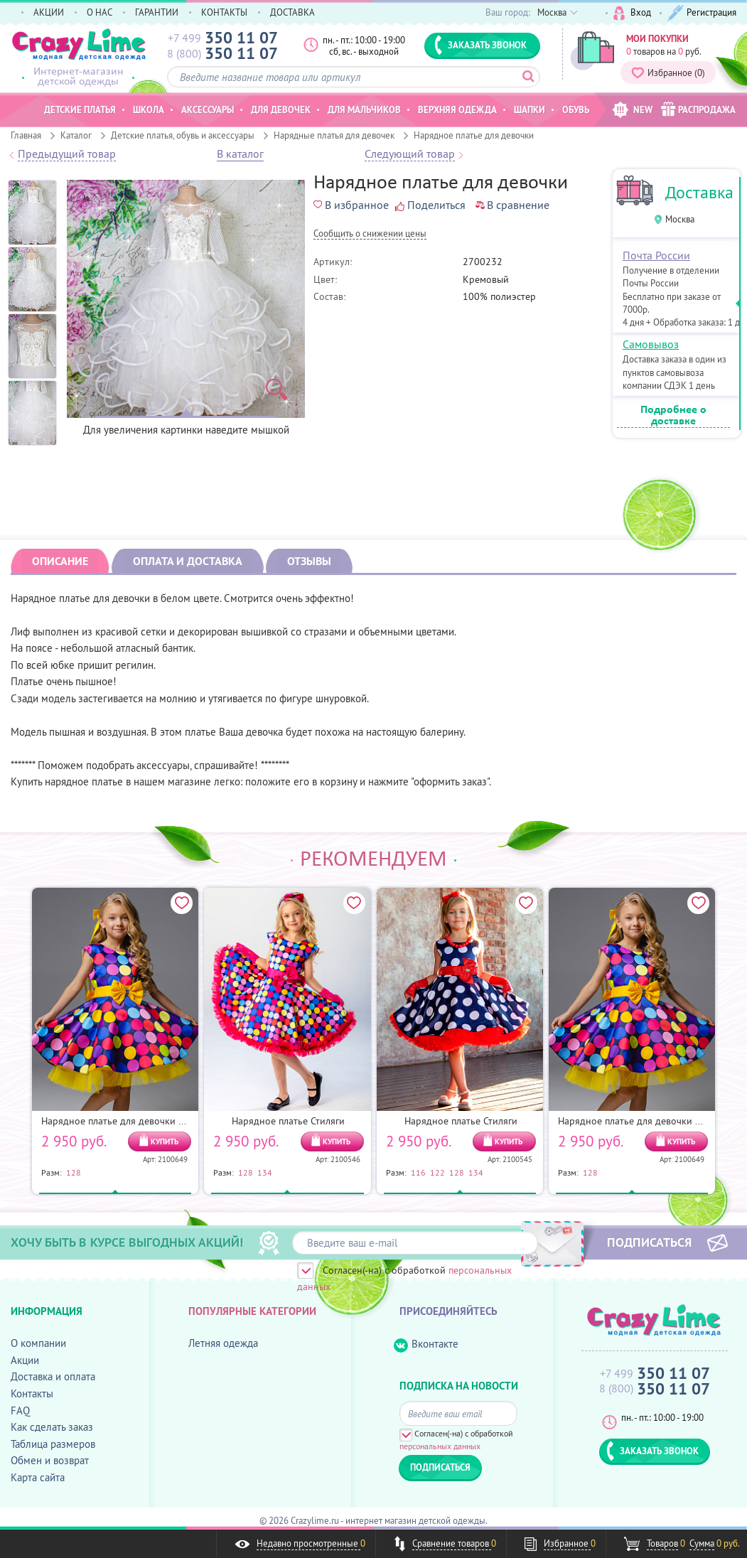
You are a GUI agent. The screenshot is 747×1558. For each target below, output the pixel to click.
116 (418, 1172)
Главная (26, 135)
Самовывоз (651, 344)
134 (264, 1172)
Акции (25, 1360)
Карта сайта (38, 1477)
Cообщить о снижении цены (369, 234)
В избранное (351, 205)
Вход (632, 13)
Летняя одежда (223, 1343)
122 (437, 1172)
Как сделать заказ (52, 1427)
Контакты (32, 1393)
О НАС (99, 12)
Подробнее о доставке (673, 415)
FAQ (20, 1410)
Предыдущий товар (67, 154)
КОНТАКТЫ (224, 12)
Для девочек (281, 109)
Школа (148, 109)
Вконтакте (426, 1344)
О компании (38, 1343)
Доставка (699, 192)
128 (73, 1172)
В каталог (240, 154)
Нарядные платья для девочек (334, 135)
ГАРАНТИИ (156, 12)
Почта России (656, 255)
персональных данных (439, 1446)
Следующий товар (410, 154)
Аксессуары (207, 109)
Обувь (575, 109)
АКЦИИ (48, 12)
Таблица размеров (53, 1444)
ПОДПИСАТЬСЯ (649, 1241)
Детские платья (80, 109)
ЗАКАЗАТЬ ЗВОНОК (480, 45)
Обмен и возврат (50, 1460)
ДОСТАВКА (292, 12)
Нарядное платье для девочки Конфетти (131, 1120)
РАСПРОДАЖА (698, 109)
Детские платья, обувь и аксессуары (182, 135)
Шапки (529, 109)
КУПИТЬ (164, 1141)
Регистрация (701, 13)
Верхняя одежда (457, 109)
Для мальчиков (364, 109)
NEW (632, 110)
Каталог (76, 135)
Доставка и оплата (53, 1376)
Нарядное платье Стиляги (288, 1120)
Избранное (668, 72)
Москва (679, 219)
